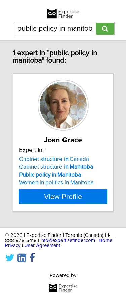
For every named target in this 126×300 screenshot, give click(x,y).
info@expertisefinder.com (67, 240)
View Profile (63, 196)
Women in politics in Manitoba (56, 183)
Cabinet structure (56, 167)
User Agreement (42, 245)
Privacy (12, 245)
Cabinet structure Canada (54, 159)
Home (105, 240)
